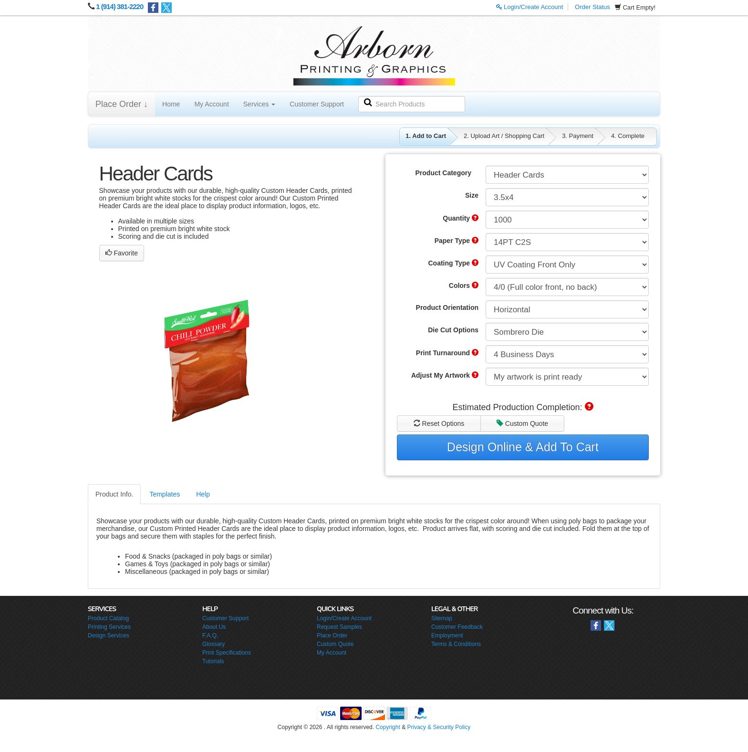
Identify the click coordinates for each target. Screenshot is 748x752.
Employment (447, 635)
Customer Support (317, 104)
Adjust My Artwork (444, 375)
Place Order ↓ (121, 104)
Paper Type (456, 240)
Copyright (387, 727)
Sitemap (441, 618)
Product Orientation (447, 307)
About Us (214, 627)
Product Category (443, 173)
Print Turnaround (447, 353)
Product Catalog (108, 618)
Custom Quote (522, 423)
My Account (211, 104)
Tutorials (213, 661)
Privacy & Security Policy (438, 727)
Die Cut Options (453, 330)
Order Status (592, 7)
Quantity (460, 218)
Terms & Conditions (456, 644)
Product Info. (114, 494)
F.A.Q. (210, 635)
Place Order (332, 635)
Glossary (213, 644)
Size (471, 195)
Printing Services (109, 627)
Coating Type (453, 263)
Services (259, 104)
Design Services (108, 635)
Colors (463, 285)
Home (171, 104)
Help (203, 494)
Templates (164, 494)
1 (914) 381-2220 (119, 6)
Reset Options (439, 423)
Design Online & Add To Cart (523, 447)
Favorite (121, 253)
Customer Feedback (457, 627)
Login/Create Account (529, 7)
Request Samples (339, 627)
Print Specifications (226, 652)
